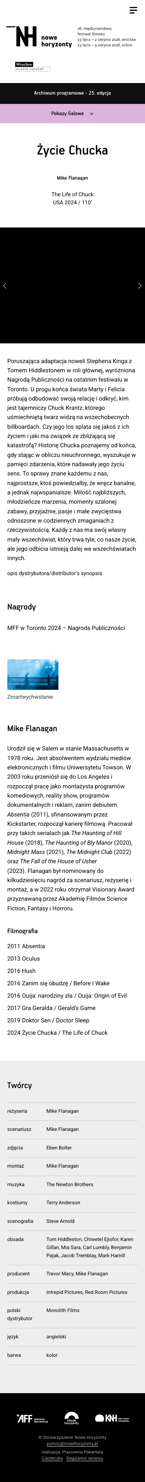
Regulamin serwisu (85, 1458)
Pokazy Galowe (67, 114)
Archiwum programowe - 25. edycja (72, 93)
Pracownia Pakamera (82, 1452)
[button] (140, 285)
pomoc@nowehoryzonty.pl (72, 1443)
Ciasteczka (52, 1458)
